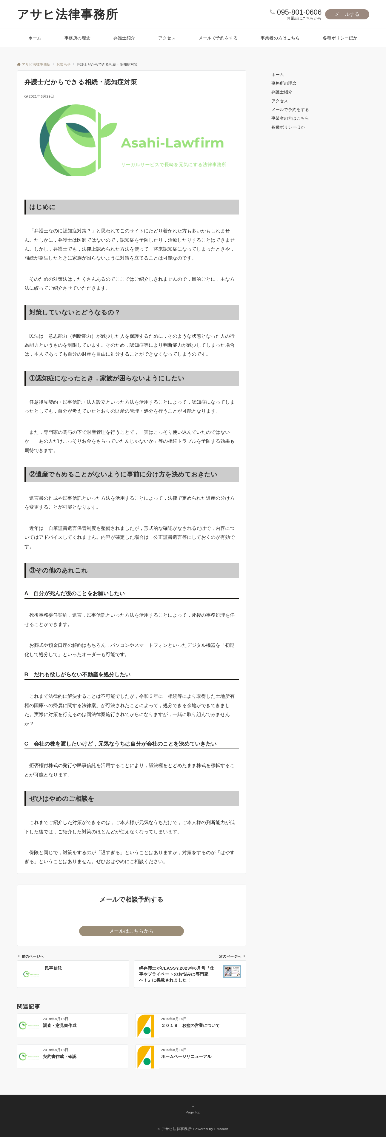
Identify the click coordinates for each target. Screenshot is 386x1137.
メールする (347, 14)
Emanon (221, 1129)
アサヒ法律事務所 (67, 14)
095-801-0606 (299, 12)
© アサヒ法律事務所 (175, 1129)
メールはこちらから (131, 931)
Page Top (193, 1109)
